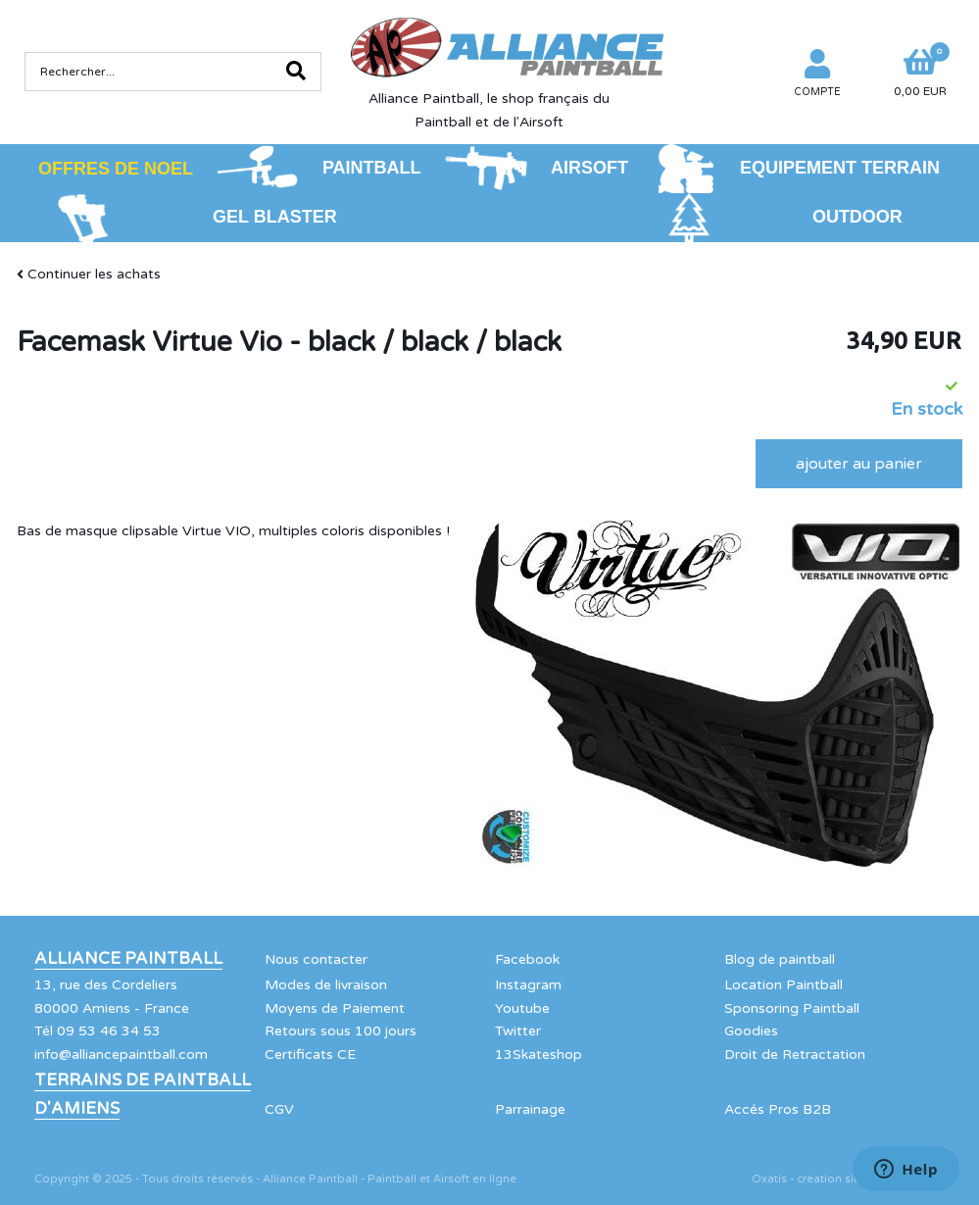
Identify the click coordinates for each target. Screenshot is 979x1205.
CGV (279, 1109)
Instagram (528, 985)
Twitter (518, 1031)
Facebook (527, 959)
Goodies (751, 1031)
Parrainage (530, 1109)
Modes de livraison (326, 985)
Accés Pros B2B (777, 1109)
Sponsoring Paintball (791, 1008)
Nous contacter (316, 959)
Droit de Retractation (794, 1054)
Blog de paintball (779, 959)
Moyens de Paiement (335, 1008)
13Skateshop (538, 1054)
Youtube (522, 1008)
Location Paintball (783, 985)
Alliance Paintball (128, 959)
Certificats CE (310, 1054)
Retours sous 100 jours (340, 1031)
